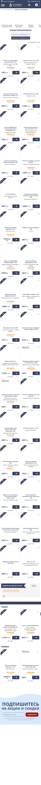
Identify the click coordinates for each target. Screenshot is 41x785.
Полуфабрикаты (8, 9)
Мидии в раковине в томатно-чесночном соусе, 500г (30, 362)
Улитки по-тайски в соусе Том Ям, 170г (30, 395)
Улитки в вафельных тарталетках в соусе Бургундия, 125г (10, 430)
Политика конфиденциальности (12, 745)
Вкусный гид (28, 742)
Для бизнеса (28, 752)
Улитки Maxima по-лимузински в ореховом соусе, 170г (31, 496)
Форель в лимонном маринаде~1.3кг (10, 228)
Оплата (26, 730)
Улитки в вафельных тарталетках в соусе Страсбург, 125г (10, 129)
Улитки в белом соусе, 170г (31, 60)
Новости (4, 737)
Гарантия (27, 737)
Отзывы (3, 754)
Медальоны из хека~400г (10, 328)
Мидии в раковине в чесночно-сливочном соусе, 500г (10, 395)
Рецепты (27, 739)
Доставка (27, 728)
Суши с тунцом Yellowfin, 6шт (30, 625)
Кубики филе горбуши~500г (31, 294)
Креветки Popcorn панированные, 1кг (10, 295)
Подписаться (32, 714)
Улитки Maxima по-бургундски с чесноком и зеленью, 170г (10, 529)
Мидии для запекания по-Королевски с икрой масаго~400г (10, 496)
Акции (3, 740)
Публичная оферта (7, 752)
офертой (10, 720)
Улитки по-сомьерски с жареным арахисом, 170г (10, 161)
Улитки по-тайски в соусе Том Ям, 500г (30, 161)
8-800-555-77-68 (35, 1)
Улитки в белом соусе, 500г (31, 94)
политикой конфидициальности (23, 720)
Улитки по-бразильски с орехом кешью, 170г (31, 128)
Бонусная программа (28, 733)
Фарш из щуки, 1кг (10, 361)
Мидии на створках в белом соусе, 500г (10, 562)
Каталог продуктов (7, 728)
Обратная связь (6, 735)
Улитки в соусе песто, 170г (30, 428)
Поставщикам (29, 749)
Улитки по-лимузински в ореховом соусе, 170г (10, 61)
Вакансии (27, 754)
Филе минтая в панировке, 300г (10, 462)
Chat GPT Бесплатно (20, 758)
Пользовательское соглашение (11, 742)
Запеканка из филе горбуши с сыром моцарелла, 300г (31, 328)
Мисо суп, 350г (31, 561)
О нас (3, 730)
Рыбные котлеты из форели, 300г (30, 228)
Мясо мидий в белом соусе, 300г (31, 529)
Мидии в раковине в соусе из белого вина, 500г (30, 666)
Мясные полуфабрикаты (20, 34)
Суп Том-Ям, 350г (11, 194)
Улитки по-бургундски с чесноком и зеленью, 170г (10, 94)
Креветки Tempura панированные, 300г (31, 261)
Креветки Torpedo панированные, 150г (31, 462)
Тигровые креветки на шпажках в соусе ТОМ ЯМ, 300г (30, 196)
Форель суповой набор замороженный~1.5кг (10, 261)
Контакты (4, 732)
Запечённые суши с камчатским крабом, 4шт (10, 626)
